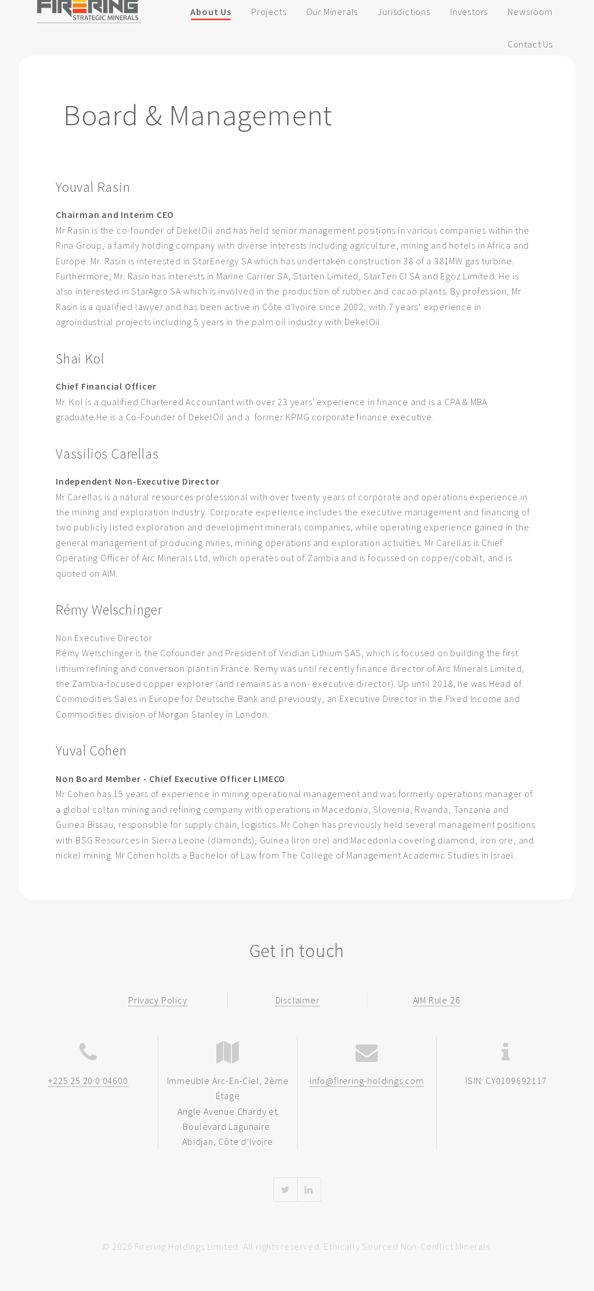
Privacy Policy (157, 1000)
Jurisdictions (404, 11)
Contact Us (530, 44)
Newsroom (530, 11)
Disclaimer (298, 1000)
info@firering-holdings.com (367, 1080)
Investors (469, 11)
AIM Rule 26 (437, 1000)
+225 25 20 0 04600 (88, 1080)
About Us (210, 11)
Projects (268, 11)
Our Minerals (332, 11)
